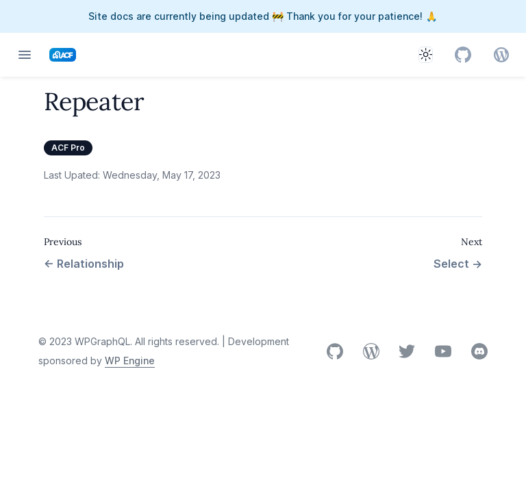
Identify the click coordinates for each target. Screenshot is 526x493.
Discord (479, 351)
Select (458, 263)
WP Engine (130, 360)
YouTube (443, 351)
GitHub (335, 351)
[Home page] (62, 55)
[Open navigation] (24, 55)
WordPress (371, 351)
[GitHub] (463, 55)
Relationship (84, 263)
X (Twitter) (407, 351)
